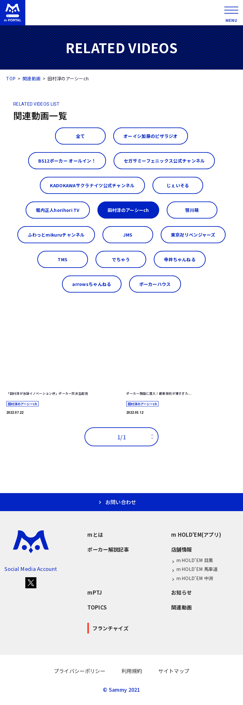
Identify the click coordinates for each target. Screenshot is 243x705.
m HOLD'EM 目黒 (192, 560)
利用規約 (132, 671)
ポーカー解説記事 (107, 549)
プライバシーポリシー (79, 671)
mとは (95, 534)
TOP (11, 78)
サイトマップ (173, 671)
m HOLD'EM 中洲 (192, 578)
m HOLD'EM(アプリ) (196, 534)
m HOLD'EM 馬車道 (194, 569)
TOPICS (97, 607)
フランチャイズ (110, 628)
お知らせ (181, 592)
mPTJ (94, 592)
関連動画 (31, 78)
